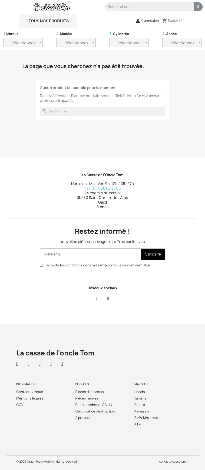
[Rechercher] (102, 111)
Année (169, 34)
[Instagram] (108, 298)
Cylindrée (119, 34)
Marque (11, 34)
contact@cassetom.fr (174, 462)
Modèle (64, 34)
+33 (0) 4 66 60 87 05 (102, 188)
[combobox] (147, 6)
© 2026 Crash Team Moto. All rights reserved (46, 462)
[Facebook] (97, 298)
